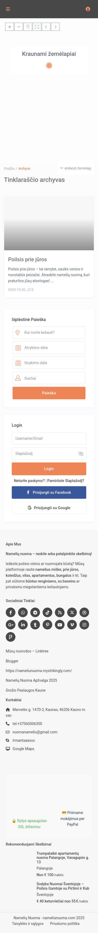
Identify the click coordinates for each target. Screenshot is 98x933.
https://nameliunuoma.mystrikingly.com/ (39, 671)
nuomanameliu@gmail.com (35, 732)
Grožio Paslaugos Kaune (25, 690)
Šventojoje (45, 895)
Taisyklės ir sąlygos (28, 924)
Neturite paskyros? (29, 481)
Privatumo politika (64, 924)
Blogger (12, 661)
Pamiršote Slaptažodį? (65, 481)
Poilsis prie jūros (27, 259)
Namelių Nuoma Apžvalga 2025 (31, 680)
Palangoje (45, 868)
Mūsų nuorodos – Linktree (27, 651)
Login (49, 468)
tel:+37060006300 (27, 724)
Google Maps (23, 749)
